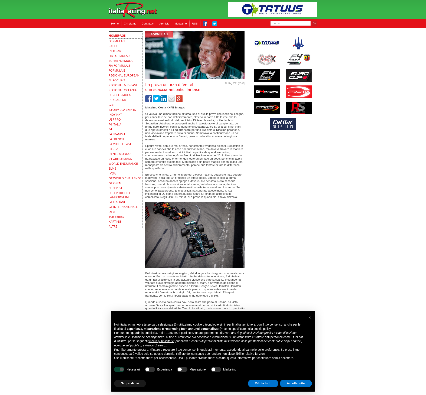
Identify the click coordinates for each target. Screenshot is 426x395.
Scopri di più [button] (130, 383)
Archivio (164, 23)
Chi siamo (130, 23)
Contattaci (147, 23)
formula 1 (159, 34)
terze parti (180, 332)
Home (115, 23)
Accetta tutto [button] (296, 383)
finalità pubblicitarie (161, 341)
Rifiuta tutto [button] (263, 383)
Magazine (180, 23)
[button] (309, 317)
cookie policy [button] (262, 328)
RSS (195, 23)
